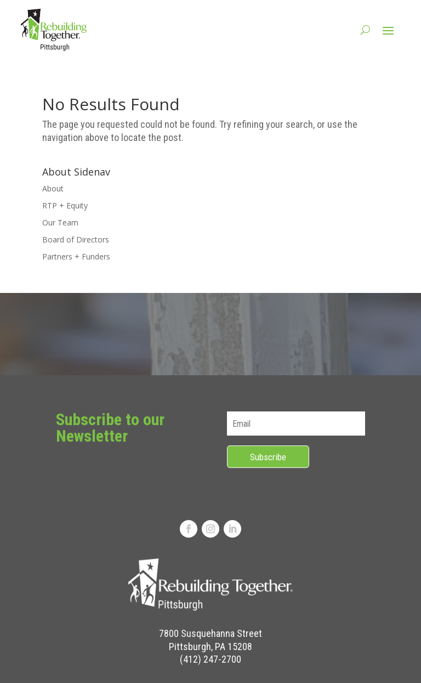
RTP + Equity (65, 205)
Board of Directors (75, 239)
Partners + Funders (76, 256)
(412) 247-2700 (210, 659)
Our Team (60, 222)
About (53, 188)
